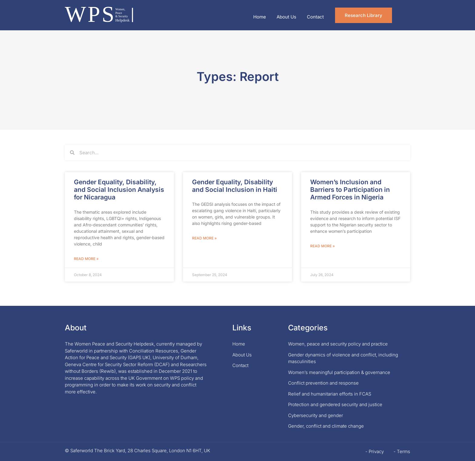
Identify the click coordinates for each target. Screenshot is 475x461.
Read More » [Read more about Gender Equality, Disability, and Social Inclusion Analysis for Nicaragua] (86, 258)
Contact (315, 17)
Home (259, 17)
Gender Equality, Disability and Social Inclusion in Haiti (234, 185)
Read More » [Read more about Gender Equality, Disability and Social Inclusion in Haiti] (204, 238)
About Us (286, 17)
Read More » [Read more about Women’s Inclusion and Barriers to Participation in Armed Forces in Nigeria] (322, 246)
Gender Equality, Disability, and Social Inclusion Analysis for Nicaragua (119, 189)
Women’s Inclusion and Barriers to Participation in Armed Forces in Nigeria (350, 189)
